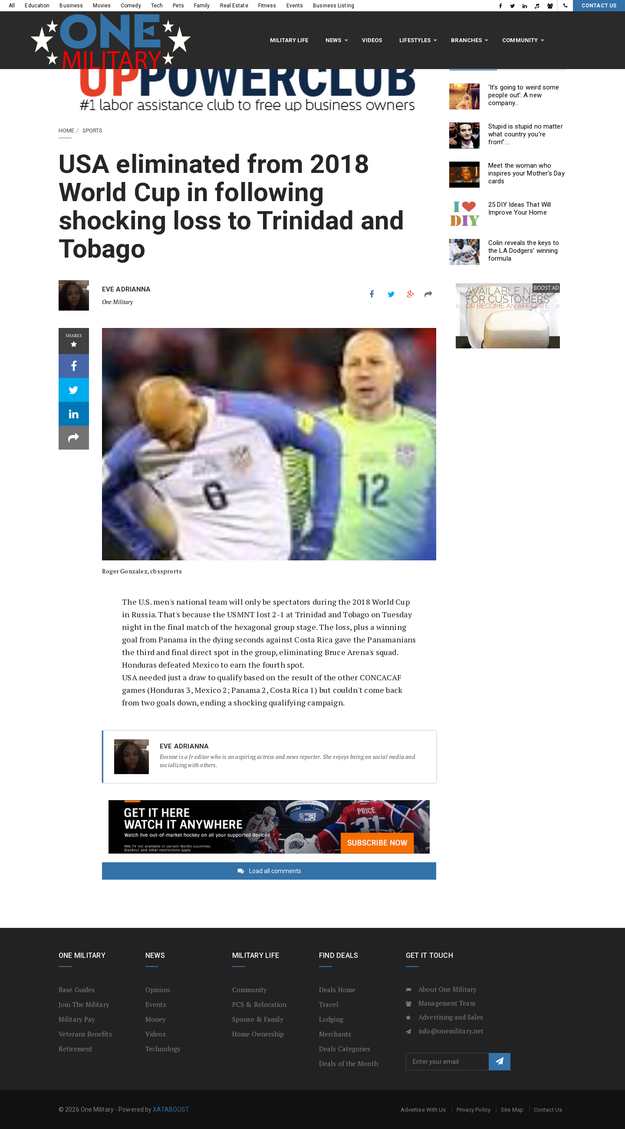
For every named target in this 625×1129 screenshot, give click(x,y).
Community (345, 25)
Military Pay (77, 1019)
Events (294, 6)
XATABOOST (171, 1109)
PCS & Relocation (259, 1004)
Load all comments (275, 870)
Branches (292, 25)
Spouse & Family (258, 1019)
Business (71, 6)
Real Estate (234, 6)
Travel (329, 1004)
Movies (102, 6)
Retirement (75, 1048)
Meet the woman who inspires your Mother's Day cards (526, 173)
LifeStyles (240, 25)
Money (155, 1019)
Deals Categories (345, 1048)
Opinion (157, 989)
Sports (92, 130)
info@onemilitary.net (451, 1030)
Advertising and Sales (450, 1017)
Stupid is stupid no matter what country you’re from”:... (525, 134)
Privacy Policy (473, 1109)
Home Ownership (258, 1034)
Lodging (331, 1019)
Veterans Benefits (85, 1034)
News (159, 25)
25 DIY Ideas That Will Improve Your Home (519, 208)
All (12, 6)
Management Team (446, 1003)
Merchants (335, 1034)
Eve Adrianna (126, 289)
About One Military (447, 989)
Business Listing (333, 6)
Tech (157, 6)
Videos (198, 25)
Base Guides (77, 989)
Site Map (512, 1109)
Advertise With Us (423, 1109)
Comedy (131, 6)
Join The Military (84, 1004)
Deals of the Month (348, 1063)
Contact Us (599, 6)
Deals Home (337, 989)
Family (202, 6)
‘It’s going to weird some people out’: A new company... (523, 95)
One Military (117, 302)
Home (66, 130)
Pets (178, 6)
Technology (163, 1048)
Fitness (267, 6)
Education (37, 6)
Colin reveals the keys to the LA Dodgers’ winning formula (523, 250)
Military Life (114, 25)
